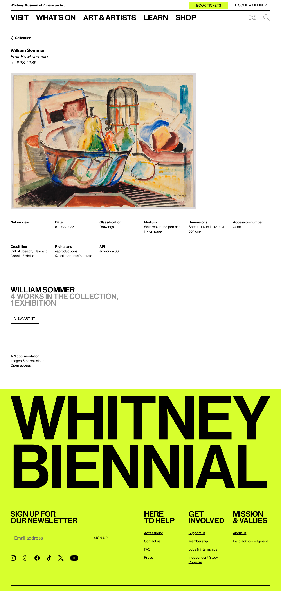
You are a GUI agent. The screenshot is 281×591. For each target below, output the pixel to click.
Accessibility (153, 533)
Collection (23, 38)
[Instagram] (13, 558)
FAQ (147, 549)
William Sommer (28, 50)
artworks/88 (109, 251)
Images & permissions (27, 361)
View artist (24, 318)
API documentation (25, 356)
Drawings (106, 227)
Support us (197, 533)
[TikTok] (49, 558)
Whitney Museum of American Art (38, 5)
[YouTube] (74, 558)
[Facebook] (37, 558)
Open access (21, 365)
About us (239, 533)
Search (266, 17)
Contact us (152, 541)
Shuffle (252, 17)
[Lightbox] (103, 141)
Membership (198, 541)
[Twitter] (61, 558)
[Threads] (25, 558)
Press (148, 557)
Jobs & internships (203, 549)
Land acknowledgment (250, 541)
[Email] (49, 538)
